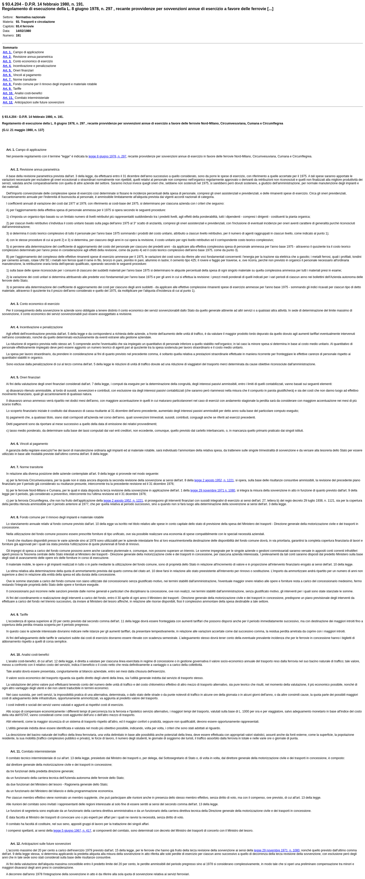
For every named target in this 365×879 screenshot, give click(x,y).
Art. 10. (14, 654)
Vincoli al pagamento (34, 444)
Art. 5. (13, 377)
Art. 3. (12, 304)
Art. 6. (13, 444)
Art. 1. (11, 150)
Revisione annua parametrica (39, 169)
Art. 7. (13, 467)
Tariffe (24, 614)
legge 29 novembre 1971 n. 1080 (212, 490)
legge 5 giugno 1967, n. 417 (72, 830)
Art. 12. (13, 844)
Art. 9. (13, 614)
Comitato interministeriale (39, 751)
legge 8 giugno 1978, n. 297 (107, 156)
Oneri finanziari (30, 377)
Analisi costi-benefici (35, 654)
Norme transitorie (31, 467)
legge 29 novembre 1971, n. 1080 (276, 850)
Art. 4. (12, 327)
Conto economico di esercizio (39, 304)
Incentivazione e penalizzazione (41, 327)
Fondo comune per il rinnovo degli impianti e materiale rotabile (62, 517)
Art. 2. (12, 169)
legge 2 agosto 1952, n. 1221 (214, 480)
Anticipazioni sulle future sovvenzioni (46, 844)
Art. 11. (14, 751)
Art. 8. (13, 517)
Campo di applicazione (31, 150)
